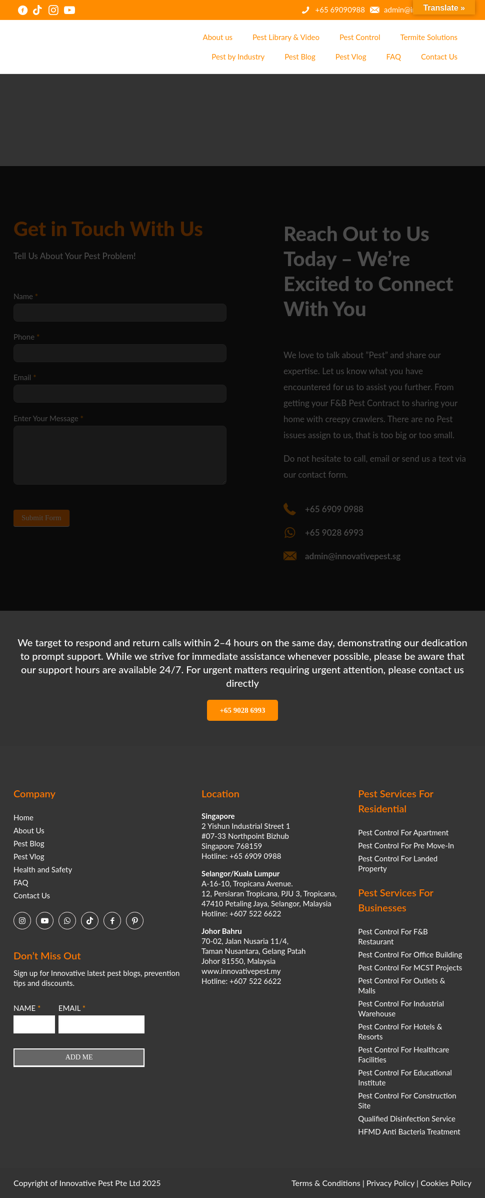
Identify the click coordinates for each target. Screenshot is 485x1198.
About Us (29, 830)
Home (24, 817)
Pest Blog (29, 843)
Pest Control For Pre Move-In (406, 845)
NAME (27, 1007)
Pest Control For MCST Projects (410, 967)
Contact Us (32, 895)
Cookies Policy (446, 1182)
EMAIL (72, 1007)
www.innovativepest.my (241, 970)
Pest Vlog (29, 856)
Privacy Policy (390, 1182)
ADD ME (79, 1057)
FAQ (21, 882)
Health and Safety (43, 869)
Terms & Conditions (326, 1182)
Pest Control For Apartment (403, 832)
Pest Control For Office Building (410, 954)
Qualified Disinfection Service (407, 1118)
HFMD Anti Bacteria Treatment (409, 1131)
